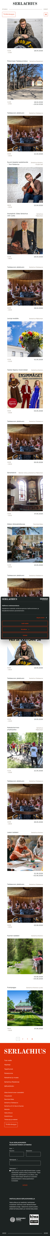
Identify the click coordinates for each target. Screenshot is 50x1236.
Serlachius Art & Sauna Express (14, 1106)
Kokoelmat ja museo (11, 1078)
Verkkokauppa (8, 14)
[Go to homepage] (25, 3)
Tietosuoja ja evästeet (10, 1119)
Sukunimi (29, 1151)
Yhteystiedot (8, 1096)
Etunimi (11, 1151)
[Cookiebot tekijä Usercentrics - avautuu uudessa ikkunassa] (40, 599)
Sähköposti (13, 1160)
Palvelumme (8, 1073)
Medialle (7, 1109)
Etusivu (5, 9)
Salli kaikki (25, 623)
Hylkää (25, 635)
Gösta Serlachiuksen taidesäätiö (14, 1092)
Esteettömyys (8, 1116)
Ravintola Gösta (9, 1099)
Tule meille (8, 1060)
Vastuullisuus (8, 1113)
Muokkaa (25, 629)
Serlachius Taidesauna (11, 1103)
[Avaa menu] (46, 14)
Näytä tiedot (40, 617)
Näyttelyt (7, 1065)
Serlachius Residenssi (11, 1082)
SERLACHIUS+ (9, 1086)
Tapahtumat (8, 1069)
